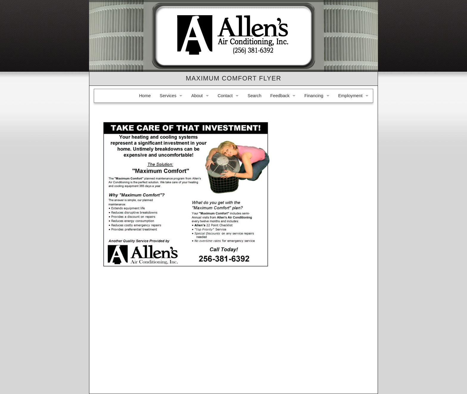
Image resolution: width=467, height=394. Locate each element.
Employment (350, 95)
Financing (313, 95)
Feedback (279, 95)
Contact (225, 95)
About (197, 95)
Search (254, 95)
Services (168, 95)
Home (145, 95)
